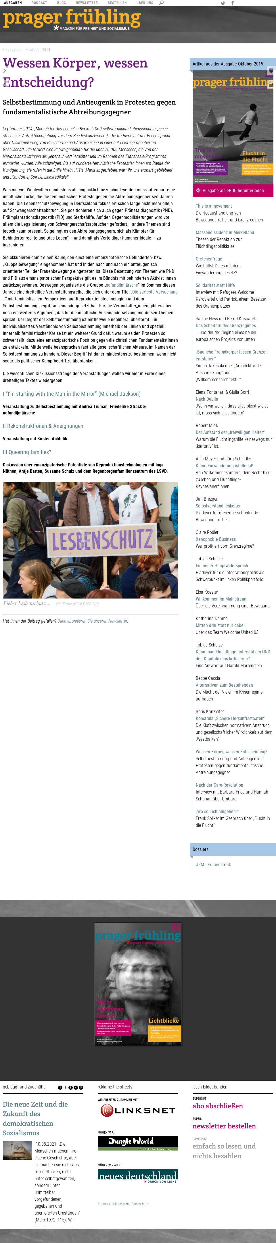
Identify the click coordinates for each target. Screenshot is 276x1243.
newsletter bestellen (224, 1126)
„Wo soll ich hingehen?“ (217, 811)
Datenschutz (139, 1204)
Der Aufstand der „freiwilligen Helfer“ (230, 432)
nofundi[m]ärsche (122, 285)
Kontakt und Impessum (113, 1204)
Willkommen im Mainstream (222, 599)
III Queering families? (27, 452)
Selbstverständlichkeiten (218, 506)
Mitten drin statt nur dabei (220, 625)
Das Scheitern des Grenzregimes (226, 325)
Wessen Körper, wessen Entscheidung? (231, 751)
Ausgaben (14, 50)
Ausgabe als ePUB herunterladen (233, 190)
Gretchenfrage (209, 259)
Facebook (233, 4)
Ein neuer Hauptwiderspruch (222, 565)
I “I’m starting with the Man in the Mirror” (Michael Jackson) (72, 393)
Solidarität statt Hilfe (215, 285)
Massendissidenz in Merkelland (225, 232)
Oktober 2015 (39, 50)
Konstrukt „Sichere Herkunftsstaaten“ (230, 718)
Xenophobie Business (216, 539)
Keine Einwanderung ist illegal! (224, 465)
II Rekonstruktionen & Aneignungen (43, 425)
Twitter (224, 4)
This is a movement (214, 206)
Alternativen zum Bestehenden (224, 685)
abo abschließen (218, 1105)
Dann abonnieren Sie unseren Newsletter (92, 621)
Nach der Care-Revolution (219, 785)
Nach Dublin (207, 399)
